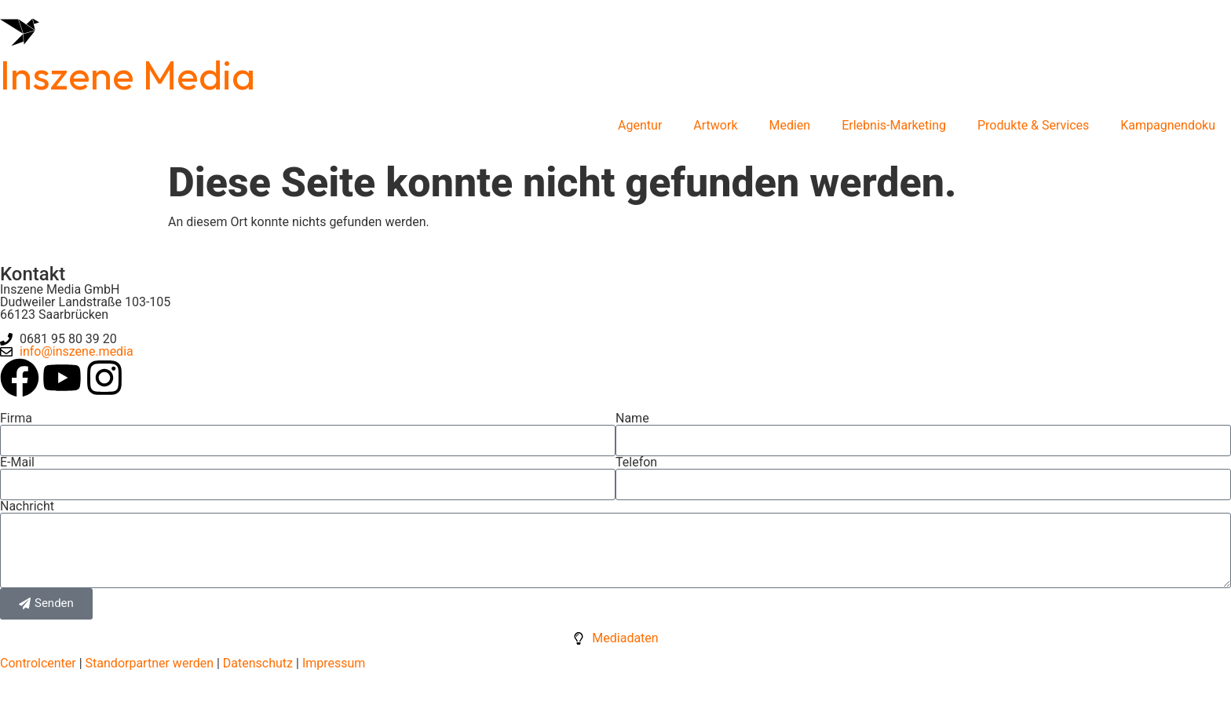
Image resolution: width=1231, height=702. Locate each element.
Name (632, 418)
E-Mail (17, 462)
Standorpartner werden (150, 663)
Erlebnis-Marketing (894, 125)
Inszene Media (127, 75)
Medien (790, 125)
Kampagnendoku (1167, 125)
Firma (16, 418)
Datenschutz (256, 663)
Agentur (640, 125)
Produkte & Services (1033, 125)
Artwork (715, 125)
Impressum (334, 663)
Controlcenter (38, 663)
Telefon (636, 462)
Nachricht (27, 506)
